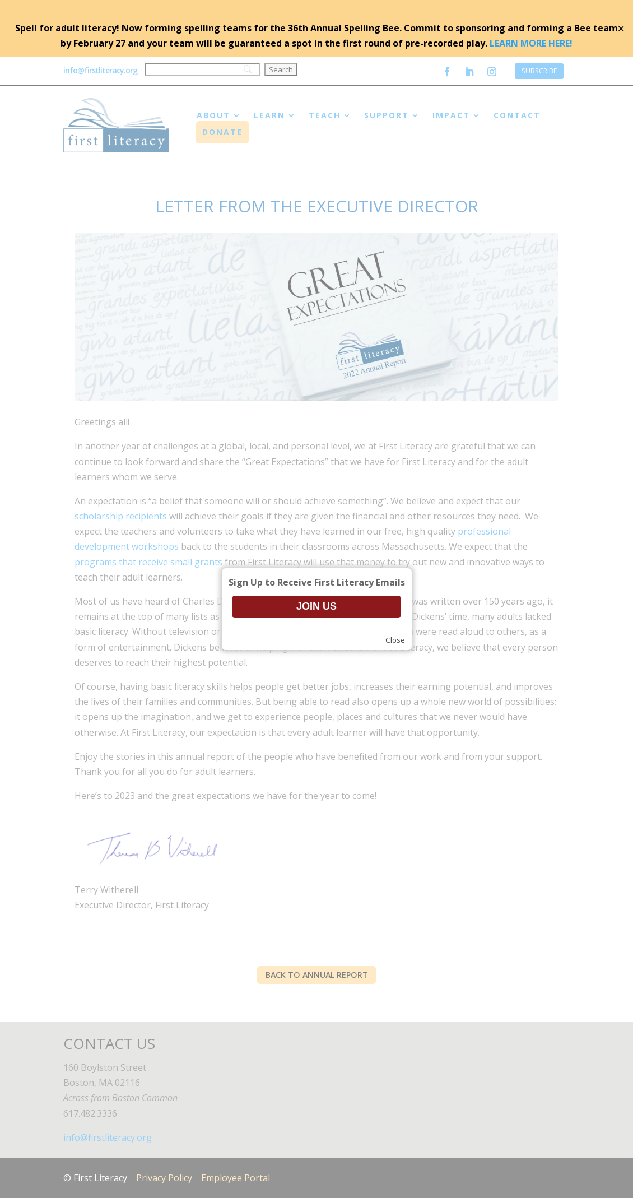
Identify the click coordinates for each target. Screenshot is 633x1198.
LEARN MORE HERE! (531, 43)
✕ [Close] (621, 28)
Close (395, 640)
